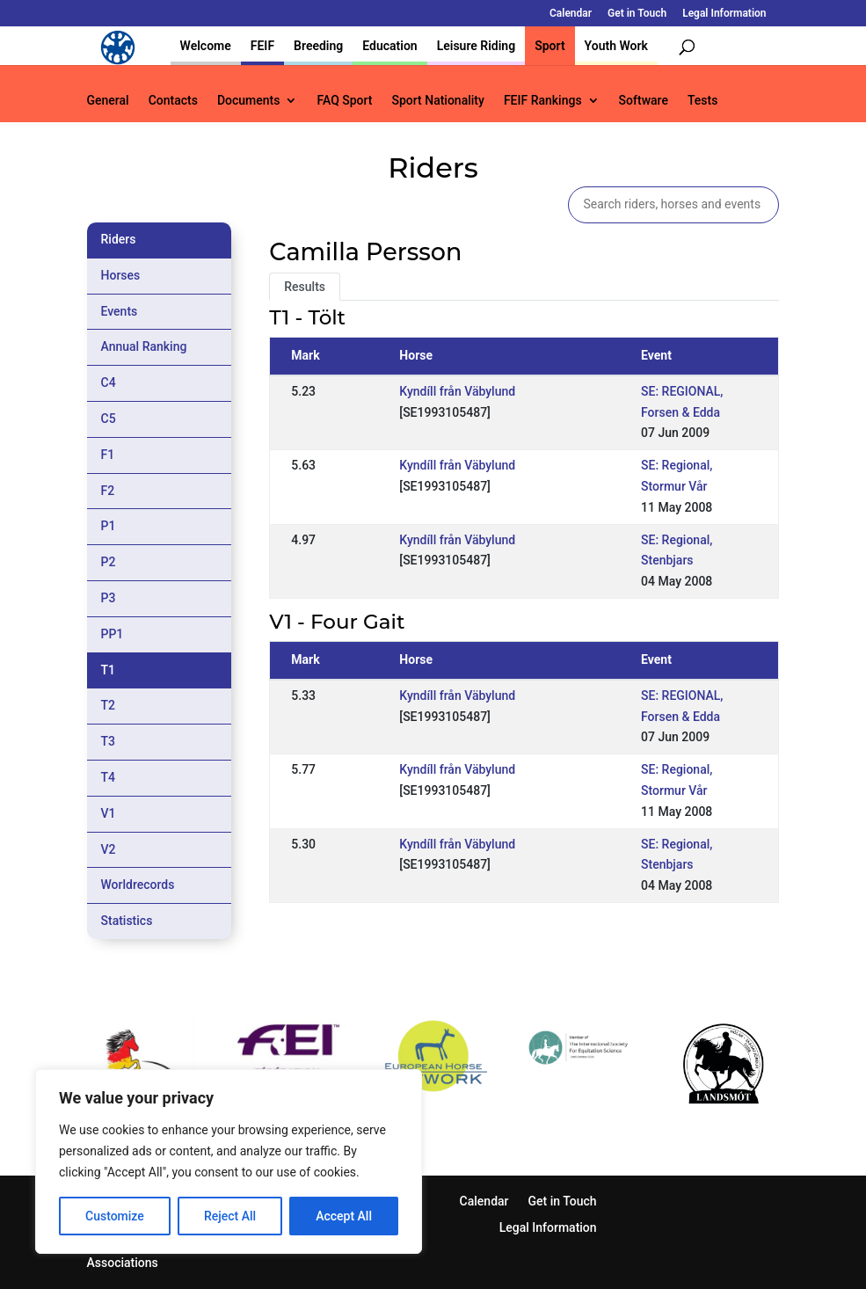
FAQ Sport (344, 100)
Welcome (205, 46)
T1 (108, 670)
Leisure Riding (476, 46)
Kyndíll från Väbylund (457, 391)
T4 (108, 777)
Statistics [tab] (127, 921)
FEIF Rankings (543, 100)
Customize (114, 1216)
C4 (108, 382)
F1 (108, 455)
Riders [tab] (118, 239)
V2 (108, 849)
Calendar (570, 13)
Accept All (344, 1216)
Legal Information (724, 13)
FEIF (262, 46)
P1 (108, 526)
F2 (108, 491)
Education (389, 46)
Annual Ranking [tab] (144, 346)
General (108, 100)
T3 (108, 741)
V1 (108, 813)
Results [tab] (304, 287)
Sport (549, 46)
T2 (108, 705)
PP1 (112, 634)
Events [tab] (119, 311)
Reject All (230, 1216)
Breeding (318, 46)
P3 (108, 598)
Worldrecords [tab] (138, 885)
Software (643, 100)
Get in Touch (637, 13)
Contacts (173, 100)
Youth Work (616, 46)
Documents (248, 100)
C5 (108, 418)
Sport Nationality (438, 100)
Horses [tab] (121, 275)
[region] (228, 1161)
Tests (702, 100)
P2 (108, 562)
